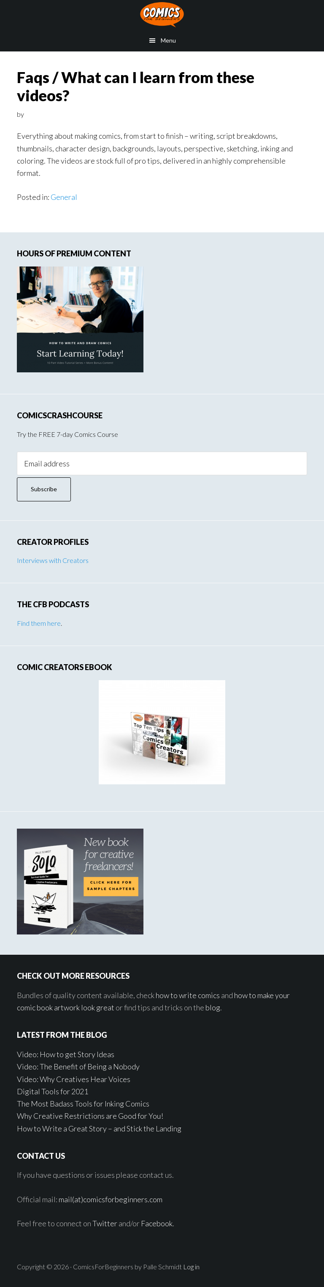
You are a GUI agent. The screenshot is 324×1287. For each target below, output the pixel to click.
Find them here (39, 623)
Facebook (157, 1223)
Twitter (104, 1223)
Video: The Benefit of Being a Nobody (78, 1066)
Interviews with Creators (53, 560)
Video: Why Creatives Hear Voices (73, 1079)
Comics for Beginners (162, 15)
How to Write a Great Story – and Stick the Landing (99, 1128)
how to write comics (188, 995)
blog (212, 1007)
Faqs (33, 77)
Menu (168, 40)
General (64, 197)
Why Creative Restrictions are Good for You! (90, 1115)
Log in (191, 1267)
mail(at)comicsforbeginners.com (110, 1199)
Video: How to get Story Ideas (65, 1054)
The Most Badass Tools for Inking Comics (83, 1103)
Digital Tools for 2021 (52, 1091)
